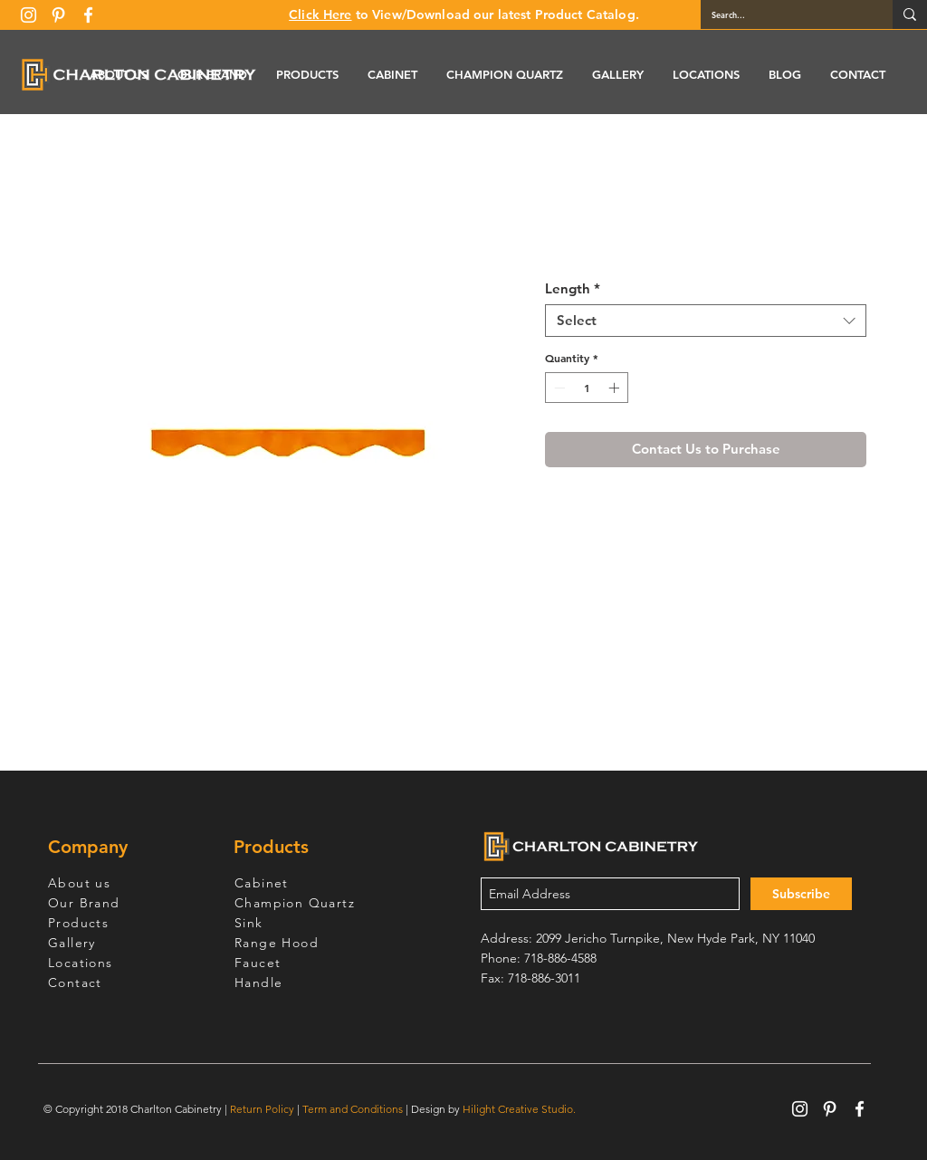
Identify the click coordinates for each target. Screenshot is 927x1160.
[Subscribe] (801, 893)
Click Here (320, 14)
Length (572, 289)
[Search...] (783, 14)
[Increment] (616, 387)
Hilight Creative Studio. (519, 1109)
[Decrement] (558, 387)
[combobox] (705, 320)
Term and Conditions (352, 1109)
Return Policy (262, 1109)
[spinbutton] (587, 387)
